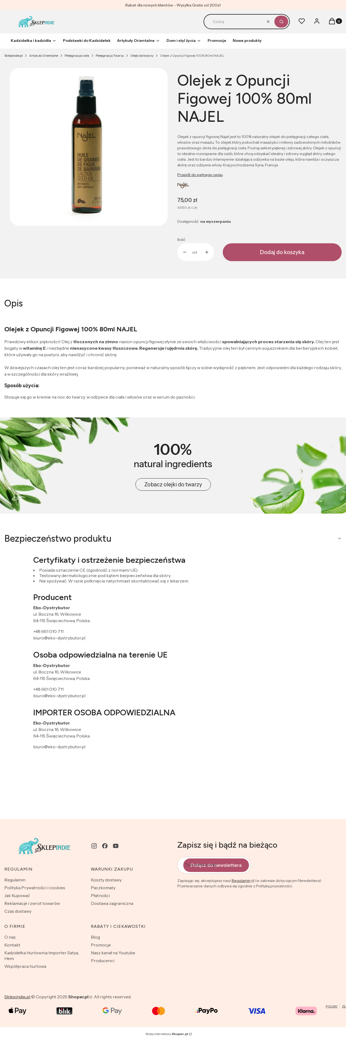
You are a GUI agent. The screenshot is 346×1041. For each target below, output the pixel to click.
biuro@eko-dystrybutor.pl (59, 638)
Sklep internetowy (166, 1034)
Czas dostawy (17, 911)
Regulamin (14, 879)
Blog (95, 937)
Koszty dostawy (106, 879)
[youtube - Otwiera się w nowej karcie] (115, 846)
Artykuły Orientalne (43, 55)
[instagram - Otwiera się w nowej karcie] (94, 846)
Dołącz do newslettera (216, 865)
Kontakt (12, 945)
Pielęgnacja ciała (77, 55)
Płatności (100, 895)
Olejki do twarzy (142, 55)
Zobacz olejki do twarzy (173, 484)
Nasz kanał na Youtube (113, 952)
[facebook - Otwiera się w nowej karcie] (105, 846)
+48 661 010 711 (48, 631)
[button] (281, 22)
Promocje (101, 945)
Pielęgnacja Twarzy (110, 55)
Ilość (181, 239)
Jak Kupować (17, 895)
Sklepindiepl (17, 996)
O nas (10, 937)
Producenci (102, 960)
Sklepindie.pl (13, 55)
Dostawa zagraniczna (112, 903)
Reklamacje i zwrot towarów (32, 903)
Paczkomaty (103, 887)
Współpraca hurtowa (25, 966)
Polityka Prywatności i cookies (34, 887)
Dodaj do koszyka (282, 252)
